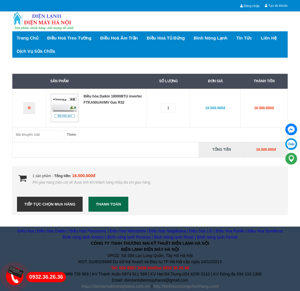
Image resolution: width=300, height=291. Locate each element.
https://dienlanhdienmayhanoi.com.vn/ (115, 286)
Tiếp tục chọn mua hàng (49, 204)
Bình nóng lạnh (210, 37)
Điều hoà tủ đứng (166, 37)
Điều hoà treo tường (69, 37)
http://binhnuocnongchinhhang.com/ (186, 286)
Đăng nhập (250, 6)
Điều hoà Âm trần (119, 37)
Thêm (71, 135)
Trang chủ (27, 37)
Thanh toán (108, 204)
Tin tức (244, 37)
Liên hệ (269, 37)
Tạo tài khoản (276, 5)
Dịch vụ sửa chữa (36, 51)
